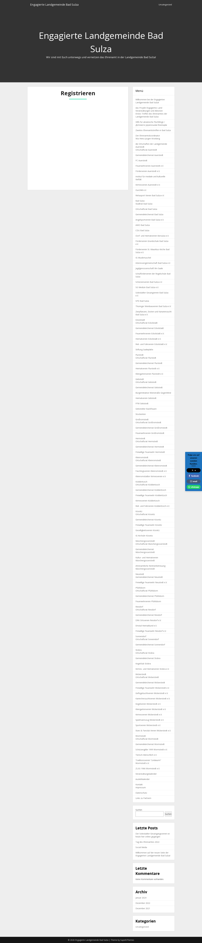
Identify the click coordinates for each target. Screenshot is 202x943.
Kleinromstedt (142, 457)
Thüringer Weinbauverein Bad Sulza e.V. (153, 306)
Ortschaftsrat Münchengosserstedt (151, 544)
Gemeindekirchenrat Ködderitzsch (151, 490)
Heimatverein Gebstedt (146, 398)
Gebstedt (140, 379)
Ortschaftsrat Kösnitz (145, 514)
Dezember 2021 (143, 908)
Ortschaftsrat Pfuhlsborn (147, 590)
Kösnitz (139, 511)
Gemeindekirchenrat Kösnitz (148, 519)
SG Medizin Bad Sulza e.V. (147, 287)
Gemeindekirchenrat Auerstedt (149, 155)
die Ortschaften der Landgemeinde (151, 144)
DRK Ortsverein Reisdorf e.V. (148, 620)
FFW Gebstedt (142, 403)
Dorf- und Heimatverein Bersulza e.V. (152, 235)
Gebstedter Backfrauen (146, 408)
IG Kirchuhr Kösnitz (144, 535)
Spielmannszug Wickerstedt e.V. (150, 720)
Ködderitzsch (141, 481)
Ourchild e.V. (141, 190)
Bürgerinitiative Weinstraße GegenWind (153, 392)
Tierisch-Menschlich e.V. (146, 755)
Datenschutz (141, 792)
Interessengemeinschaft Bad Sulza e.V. (153, 263)
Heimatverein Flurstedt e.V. (148, 368)
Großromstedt (142, 419)
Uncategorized (165, 4)
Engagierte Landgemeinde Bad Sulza (54, 4)
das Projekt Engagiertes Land (149, 107)
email (193, 481)
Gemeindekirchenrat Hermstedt (150, 446)
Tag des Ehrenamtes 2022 (147, 842)
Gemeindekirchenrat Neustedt (149, 577)
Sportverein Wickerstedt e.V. (148, 725)
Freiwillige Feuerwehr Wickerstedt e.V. (152, 688)
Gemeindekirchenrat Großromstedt (151, 427)
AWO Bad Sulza (143, 225)
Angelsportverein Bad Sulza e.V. (150, 219)
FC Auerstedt (141, 160)
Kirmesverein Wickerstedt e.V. (149, 714)
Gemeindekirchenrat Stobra (148, 658)
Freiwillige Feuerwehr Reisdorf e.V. (151, 631)
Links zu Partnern (143, 798)
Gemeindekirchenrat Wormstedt (150, 744)
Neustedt (140, 574)
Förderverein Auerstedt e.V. (148, 171)
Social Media (141, 847)
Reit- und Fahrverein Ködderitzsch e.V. (153, 506)
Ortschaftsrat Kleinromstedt (148, 460)
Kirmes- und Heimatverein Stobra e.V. (152, 669)
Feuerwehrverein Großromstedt (150, 433)
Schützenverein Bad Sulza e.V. (149, 282)
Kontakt (139, 784)
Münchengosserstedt (145, 541)
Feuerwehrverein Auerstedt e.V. (150, 165)
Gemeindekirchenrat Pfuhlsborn (150, 596)
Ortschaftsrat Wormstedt (147, 739)
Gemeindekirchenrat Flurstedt (149, 363)
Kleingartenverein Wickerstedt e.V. (151, 709)
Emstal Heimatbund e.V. (146, 625)
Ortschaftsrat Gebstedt (146, 382)
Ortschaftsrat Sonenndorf (147, 639)
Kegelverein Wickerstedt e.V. (148, 704)
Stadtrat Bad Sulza (144, 203)
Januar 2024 (141, 897)
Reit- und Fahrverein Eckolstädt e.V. (151, 344)
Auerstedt (140, 147)
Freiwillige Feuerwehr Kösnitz (149, 525)
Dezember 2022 (143, 903)
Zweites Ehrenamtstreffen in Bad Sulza (153, 130)
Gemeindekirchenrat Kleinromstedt (151, 465)
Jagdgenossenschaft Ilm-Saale (149, 268)
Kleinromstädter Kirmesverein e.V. (151, 476)
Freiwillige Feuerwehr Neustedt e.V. (151, 582)
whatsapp (193, 487)
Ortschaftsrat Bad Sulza (146, 209)
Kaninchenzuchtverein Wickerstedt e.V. (153, 698)
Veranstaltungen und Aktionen (149, 110)
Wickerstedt (141, 674)
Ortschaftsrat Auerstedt (146, 149)
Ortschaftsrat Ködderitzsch (148, 484)
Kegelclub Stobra (143, 663)
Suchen (139, 809)
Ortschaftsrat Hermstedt (147, 441)
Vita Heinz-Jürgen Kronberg (148, 138)
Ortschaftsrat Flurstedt (146, 357)
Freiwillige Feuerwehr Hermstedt (150, 452)
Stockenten (141, 414)
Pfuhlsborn (140, 587)
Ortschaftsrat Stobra (145, 653)
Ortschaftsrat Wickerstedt (147, 677)
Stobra (139, 650)
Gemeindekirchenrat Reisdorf (149, 615)
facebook (193, 476)
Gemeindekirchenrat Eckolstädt (150, 328)
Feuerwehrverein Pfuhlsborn (148, 601)
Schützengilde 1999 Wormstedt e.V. (151, 749)
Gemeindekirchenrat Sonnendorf (150, 644)
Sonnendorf (141, 636)
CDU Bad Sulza (142, 230)
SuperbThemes (127, 940)
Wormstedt (141, 736)
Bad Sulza (140, 200)
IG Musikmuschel (143, 257)
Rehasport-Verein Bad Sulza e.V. (150, 195)
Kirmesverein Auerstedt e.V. (148, 184)
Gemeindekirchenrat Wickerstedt (150, 682)
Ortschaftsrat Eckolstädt (147, 322)
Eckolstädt (140, 320)
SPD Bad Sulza (142, 301)
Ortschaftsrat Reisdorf (146, 609)
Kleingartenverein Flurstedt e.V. (149, 373)
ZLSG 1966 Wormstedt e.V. (148, 768)
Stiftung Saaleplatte (144, 349)
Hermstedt (140, 438)
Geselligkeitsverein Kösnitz (147, 530)
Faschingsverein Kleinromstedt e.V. (151, 471)
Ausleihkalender (143, 779)
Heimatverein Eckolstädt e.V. (148, 339)
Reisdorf (139, 606)
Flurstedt (140, 355)
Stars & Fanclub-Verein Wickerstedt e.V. (153, 730)
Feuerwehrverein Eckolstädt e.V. (150, 333)
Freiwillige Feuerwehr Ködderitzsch (151, 495)
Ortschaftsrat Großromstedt (148, 422)
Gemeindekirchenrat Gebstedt (149, 387)
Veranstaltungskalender (146, 773)
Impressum (141, 787)
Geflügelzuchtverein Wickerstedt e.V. (152, 693)
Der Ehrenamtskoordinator (148, 135)
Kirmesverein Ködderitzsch (148, 500)
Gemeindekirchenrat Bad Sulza (149, 214)
